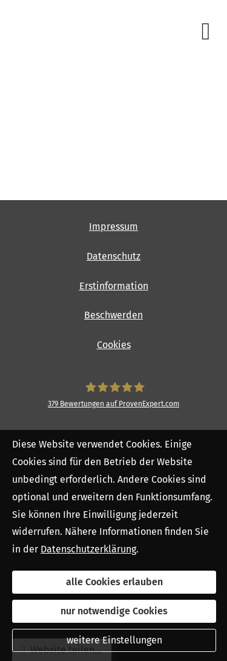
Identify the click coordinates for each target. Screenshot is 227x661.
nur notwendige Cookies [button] (114, 611)
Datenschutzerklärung (88, 549)
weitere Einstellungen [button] (114, 640)
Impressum (113, 226)
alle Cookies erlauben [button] (114, 582)
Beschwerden (113, 315)
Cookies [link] (114, 345)
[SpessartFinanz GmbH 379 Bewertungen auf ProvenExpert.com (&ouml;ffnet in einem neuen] (113, 395)
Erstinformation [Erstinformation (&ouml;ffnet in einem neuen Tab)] (113, 286)
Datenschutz (113, 256)
